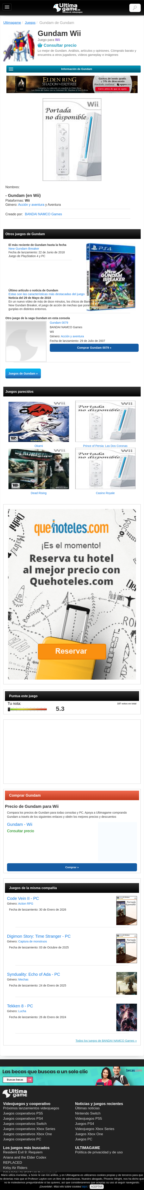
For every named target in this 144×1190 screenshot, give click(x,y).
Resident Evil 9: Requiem (23, 1152)
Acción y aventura (31, 204)
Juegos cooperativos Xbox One (27, 1134)
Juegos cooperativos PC (22, 1139)
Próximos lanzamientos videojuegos (31, 1108)
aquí (84, 1186)
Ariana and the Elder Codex (24, 1157)
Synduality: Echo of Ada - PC (33, 974)
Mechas (23, 979)
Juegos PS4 (84, 1124)
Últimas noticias (87, 1108)
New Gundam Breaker (23, 248)
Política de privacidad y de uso (99, 1152)
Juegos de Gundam (21, 373)
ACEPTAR (96, 1186)
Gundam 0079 (59, 322)
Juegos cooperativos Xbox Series (29, 1129)
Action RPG (25, 903)
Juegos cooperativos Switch (25, 1124)
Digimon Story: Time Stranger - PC (39, 936)
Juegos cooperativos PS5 (23, 1113)
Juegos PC (83, 1139)
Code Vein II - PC (23, 898)
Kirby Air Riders (15, 1168)
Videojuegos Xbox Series (94, 1129)
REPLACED (12, 1163)
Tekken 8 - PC (20, 1006)
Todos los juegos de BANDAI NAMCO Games (105, 1040)
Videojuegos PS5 (88, 1119)
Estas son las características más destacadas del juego (46, 294)
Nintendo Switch (88, 1113)
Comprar (70, 867)
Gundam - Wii (19, 824)
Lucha (22, 1011)
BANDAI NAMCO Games (43, 214)
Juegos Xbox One (89, 1134)
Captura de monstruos (32, 941)
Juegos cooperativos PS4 (23, 1119)
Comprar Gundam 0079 (93, 347)
